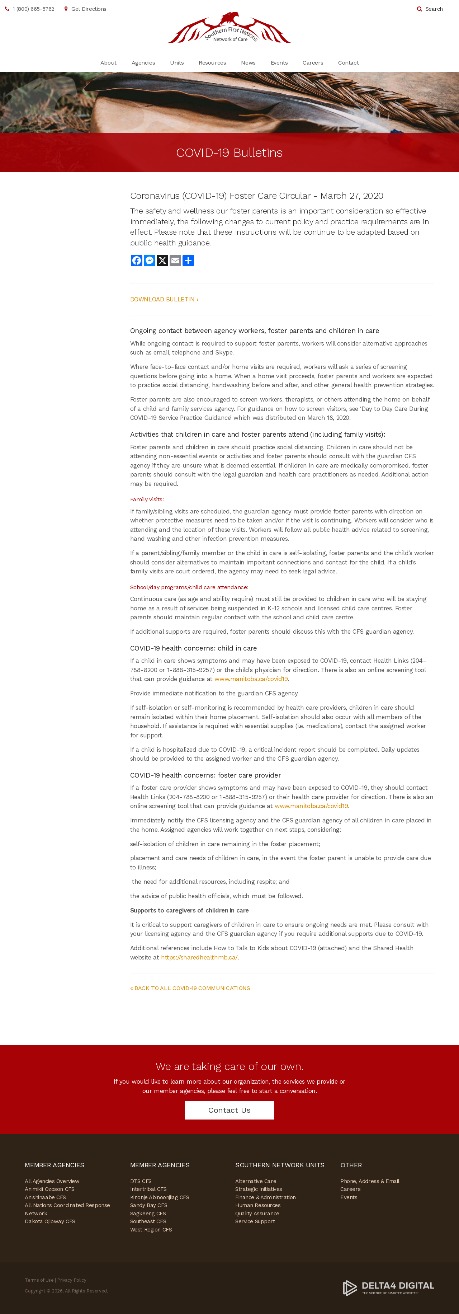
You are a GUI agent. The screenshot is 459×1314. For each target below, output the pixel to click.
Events (279, 62)
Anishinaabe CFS (45, 1197)
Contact (348, 62)
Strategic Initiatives (258, 1189)
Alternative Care (255, 1181)
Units (177, 62)
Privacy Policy (71, 1280)
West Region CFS (151, 1229)
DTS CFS (141, 1181)
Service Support (255, 1221)
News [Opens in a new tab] (248, 62)
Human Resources (258, 1205)
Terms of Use (39, 1280)
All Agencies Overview (52, 1181)
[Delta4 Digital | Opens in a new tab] (388, 1287)
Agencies (143, 62)
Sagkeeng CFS (148, 1213)
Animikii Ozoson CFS (49, 1189)
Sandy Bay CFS (148, 1205)
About (108, 62)
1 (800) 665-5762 (33, 9)
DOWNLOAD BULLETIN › (164, 299)
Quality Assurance (257, 1213)
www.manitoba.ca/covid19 (251, 678)
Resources (212, 62)
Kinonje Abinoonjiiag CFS (159, 1197)
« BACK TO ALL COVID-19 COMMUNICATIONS (190, 988)
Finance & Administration (265, 1197)
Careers (313, 62)
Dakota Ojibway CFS (50, 1221)
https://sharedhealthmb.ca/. (200, 957)
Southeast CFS (148, 1221)
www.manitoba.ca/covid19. (312, 805)
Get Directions (89, 9)
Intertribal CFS (148, 1189)
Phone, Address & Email (369, 1181)
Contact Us (229, 1110)
